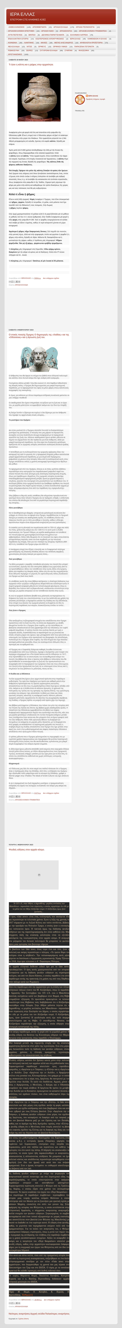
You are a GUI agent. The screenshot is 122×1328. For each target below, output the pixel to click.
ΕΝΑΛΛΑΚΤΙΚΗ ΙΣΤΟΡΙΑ (18, 39)
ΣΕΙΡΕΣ (29, 50)
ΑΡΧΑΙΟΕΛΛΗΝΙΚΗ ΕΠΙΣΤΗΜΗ (21, 31)
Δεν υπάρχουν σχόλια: (51, 278)
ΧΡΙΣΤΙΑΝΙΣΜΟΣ (15, 54)
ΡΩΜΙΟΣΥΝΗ (13, 50)
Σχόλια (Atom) (23, 1319)
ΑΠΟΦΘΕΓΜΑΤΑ (39, 27)
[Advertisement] (39, 309)
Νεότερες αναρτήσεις (19, 1313)
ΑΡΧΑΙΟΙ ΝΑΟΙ (47, 31)
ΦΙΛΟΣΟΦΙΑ (84, 50)
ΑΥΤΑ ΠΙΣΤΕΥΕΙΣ (15, 35)
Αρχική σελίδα (37, 1313)
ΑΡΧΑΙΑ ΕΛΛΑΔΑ (61, 27)
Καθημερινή (27, 1295)
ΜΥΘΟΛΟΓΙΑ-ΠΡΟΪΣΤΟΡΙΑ (91, 43)
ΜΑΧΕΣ (44, 43)
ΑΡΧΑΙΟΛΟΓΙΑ (66, 31)
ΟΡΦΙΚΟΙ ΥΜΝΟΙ (60, 46)
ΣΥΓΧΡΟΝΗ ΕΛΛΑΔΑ (48, 50)
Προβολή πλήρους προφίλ (95, 99)
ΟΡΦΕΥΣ (42, 46)
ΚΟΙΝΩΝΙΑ (12, 43)
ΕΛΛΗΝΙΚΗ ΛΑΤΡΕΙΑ (79, 35)
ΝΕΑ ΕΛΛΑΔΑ (14, 46)
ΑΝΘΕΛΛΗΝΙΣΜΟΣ (16, 27)
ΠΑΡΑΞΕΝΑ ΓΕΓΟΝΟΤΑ (84, 46)
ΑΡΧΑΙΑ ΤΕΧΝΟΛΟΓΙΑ (85, 27)
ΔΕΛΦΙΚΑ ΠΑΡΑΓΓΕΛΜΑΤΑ (53, 35)
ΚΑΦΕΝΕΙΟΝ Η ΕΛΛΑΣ (97, 39)
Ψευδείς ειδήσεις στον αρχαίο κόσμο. (27, 849)
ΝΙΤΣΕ (29, 46)
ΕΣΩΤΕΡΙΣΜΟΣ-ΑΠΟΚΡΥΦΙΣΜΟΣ (50, 39)
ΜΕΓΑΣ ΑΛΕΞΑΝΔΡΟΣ (63, 43)
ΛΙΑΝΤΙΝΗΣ (29, 43)
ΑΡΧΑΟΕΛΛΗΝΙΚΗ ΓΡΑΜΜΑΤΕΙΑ (93, 31)
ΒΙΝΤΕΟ (32, 35)
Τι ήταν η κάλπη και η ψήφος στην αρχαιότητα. (31, 64)
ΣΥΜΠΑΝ (68, 50)
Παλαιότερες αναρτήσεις (57, 1313)
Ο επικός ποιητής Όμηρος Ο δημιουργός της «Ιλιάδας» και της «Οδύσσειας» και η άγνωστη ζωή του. (39, 335)
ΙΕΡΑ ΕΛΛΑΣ (22, 14)
